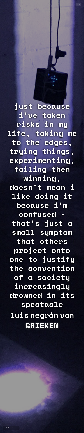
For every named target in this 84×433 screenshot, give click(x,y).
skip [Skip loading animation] (78, 4)
